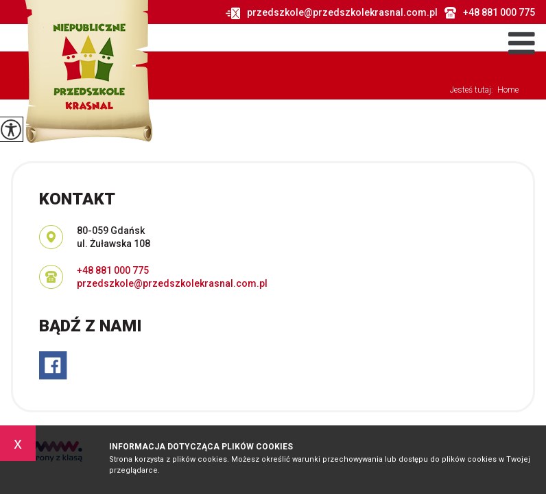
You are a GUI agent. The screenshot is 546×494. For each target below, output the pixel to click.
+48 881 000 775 (489, 13)
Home (508, 90)
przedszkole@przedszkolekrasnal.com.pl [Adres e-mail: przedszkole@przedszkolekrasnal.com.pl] (172, 283)
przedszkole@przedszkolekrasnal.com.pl (331, 13)
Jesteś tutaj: (473, 90)
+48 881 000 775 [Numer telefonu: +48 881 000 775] (113, 270)
